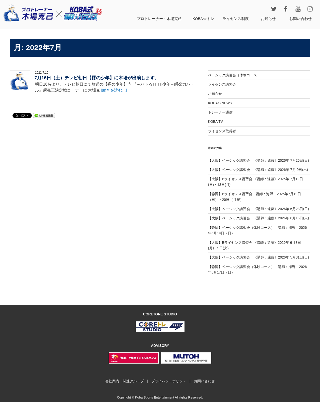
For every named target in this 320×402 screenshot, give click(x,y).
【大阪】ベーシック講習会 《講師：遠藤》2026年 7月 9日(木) (258, 170)
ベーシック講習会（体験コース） (234, 75)
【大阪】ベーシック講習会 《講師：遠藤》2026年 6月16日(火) (258, 218)
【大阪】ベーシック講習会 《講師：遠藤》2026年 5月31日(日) (258, 257)
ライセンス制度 (235, 18)
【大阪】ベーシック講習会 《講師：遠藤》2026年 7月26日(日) (258, 160)
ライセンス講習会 (222, 84)
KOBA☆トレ (203, 18)
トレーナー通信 (220, 112)
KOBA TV (215, 122)
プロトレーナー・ (159, 18)
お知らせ (268, 18)
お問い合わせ (300, 18)
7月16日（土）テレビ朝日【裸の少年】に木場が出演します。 (96, 77)
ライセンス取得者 (222, 131)
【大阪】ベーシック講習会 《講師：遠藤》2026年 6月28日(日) (258, 209)
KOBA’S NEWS (220, 103)
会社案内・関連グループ (124, 381)
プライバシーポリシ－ (168, 381)
